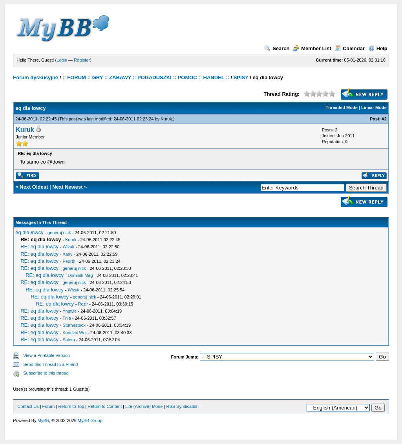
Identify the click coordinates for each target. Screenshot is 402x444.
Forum (48, 406)
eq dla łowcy (29, 232)
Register (82, 60)
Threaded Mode (342, 107)
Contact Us (27, 406)
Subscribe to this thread (46, 373)
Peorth (68, 261)
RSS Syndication (182, 406)
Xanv (67, 254)
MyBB (43, 420)
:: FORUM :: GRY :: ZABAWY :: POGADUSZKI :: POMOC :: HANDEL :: (145, 77)
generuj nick (59, 232)
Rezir (83, 304)
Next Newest (67, 187)
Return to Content (105, 406)
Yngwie (69, 311)
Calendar (349, 48)
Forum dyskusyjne (35, 77)
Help (377, 48)
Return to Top (71, 406)
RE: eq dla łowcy (39, 246)
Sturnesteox (74, 325)
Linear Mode (374, 107)
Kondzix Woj (74, 332)
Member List (312, 48)
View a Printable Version (46, 355)
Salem (68, 339)
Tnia (66, 318)
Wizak (68, 246)
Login (62, 60)
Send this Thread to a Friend (50, 364)
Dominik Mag (80, 275)
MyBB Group (90, 420)
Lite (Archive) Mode (144, 406)
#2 (384, 118)
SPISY (241, 77)
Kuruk (166, 118)
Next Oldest (34, 187)
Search (276, 48)
